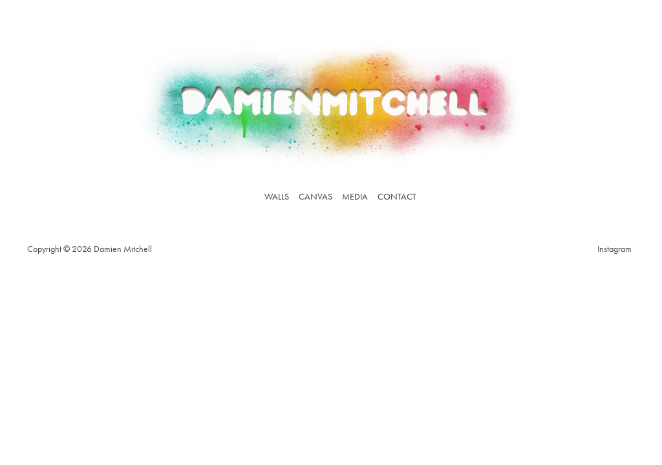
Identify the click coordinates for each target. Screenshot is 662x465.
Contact (397, 196)
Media (355, 196)
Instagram (614, 248)
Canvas (315, 196)
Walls (276, 196)
